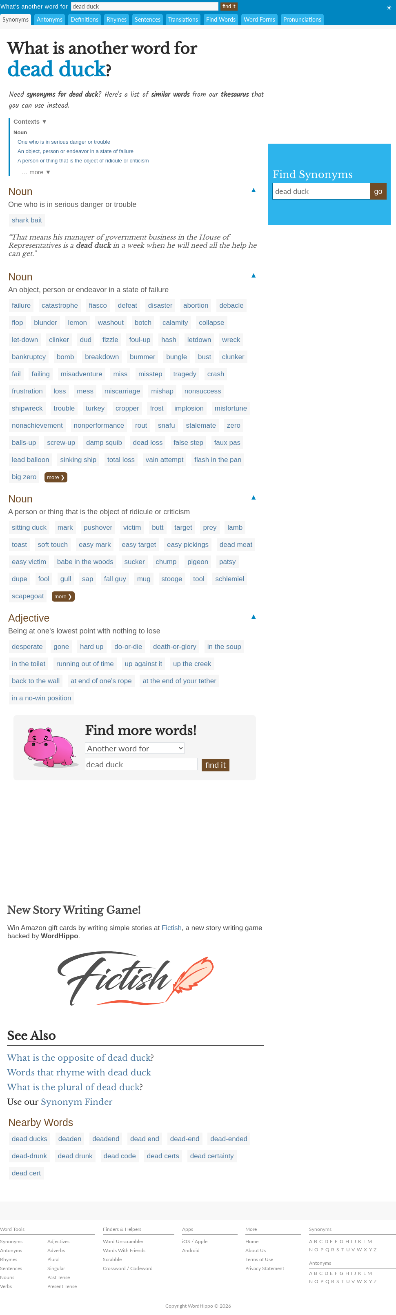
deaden (70, 1139)
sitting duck (29, 527)
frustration (27, 391)
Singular (56, 1268)
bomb (65, 357)
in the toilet (28, 664)
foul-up (139, 340)
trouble (64, 408)
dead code (120, 1156)
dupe (19, 579)
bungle (176, 357)
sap (87, 579)
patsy (227, 562)
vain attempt (165, 460)
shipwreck (27, 408)
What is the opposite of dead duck (79, 1058)
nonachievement (37, 425)
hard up (92, 647)
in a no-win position (41, 698)
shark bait (27, 220)
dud (85, 340)
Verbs (6, 1286)
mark (65, 527)
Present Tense (62, 1286)
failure (21, 305)
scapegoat (28, 596)
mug (144, 579)
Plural (53, 1259)
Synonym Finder (77, 1102)
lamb (234, 527)
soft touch (53, 545)
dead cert (26, 1173)
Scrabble (112, 1259)
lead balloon (30, 460)
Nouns (7, 1277)
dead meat (236, 545)
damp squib (104, 442)
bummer (142, 357)
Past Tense (58, 1277)
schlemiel (229, 579)
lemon (77, 323)
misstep (150, 374)
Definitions (84, 19)
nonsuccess (203, 391)
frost (156, 408)
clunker (233, 357)
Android (191, 1250)
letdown (199, 340)
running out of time (85, 664)
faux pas (227, 442)
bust (204, 357)
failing (40, 374)
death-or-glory (174, 647)
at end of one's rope (101, 681)
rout (141, 425)
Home (251, 1241)
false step (188, 442)
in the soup (224, 647)
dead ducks (29, 1139)
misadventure (81, 374)
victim (132, 527)
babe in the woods (85, 562)
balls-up (24, 442)
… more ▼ (36, 172)
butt (157, 527)
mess (85, 391)
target (183, 527)
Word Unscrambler (123, 1241)
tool (198, 579)
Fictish (172, 928)
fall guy (115, 579)
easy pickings (188, 545)
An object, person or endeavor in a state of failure (75, 151)
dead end (144, 1139)
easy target (139, 545)
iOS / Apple (194, 1241)
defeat (127, 305)
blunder (45, 323)
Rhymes (117, 19)
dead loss (148, 442)
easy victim (29, 562)
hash (168, 340)
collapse (211, 323)
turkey (95, 408)
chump (166, 562)
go (378, 191)
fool (43, 579)
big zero (24, 477)
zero (233, 425)
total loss (121, 460)
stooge (172, 579)
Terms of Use (259, 1259)
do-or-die (128, 647)
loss (59, 391)
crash (216, 374)
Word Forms (259, 19)
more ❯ (56, 477)
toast (19, 545)
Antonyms (49, 19)
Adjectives (58, 1241)
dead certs (163, 1156)
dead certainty (212, 1156)
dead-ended (228, 1139)
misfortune (231, 408)
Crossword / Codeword (128, 1268)
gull (65, 579)
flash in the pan (217, 460)
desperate (27, 647)
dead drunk (75, 1156)
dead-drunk (29, 1156)
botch (143, 323)
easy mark (95, 545)
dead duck (141, 764)
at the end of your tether (179, 681)
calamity (175, 323)
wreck (231, 340)
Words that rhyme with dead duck (79, 1072)
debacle (231, 305)
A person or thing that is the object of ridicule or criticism (83, 161)
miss (120, 374)
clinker (59, 340)
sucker (135, 562)
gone (61, 647)
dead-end (185, 1139)
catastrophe (60, 305)
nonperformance (99, 425)
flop (17, 323)
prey (209, 527)
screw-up (61, 442)
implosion (189, 408)
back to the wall (36, 681)
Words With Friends (124, 1250)
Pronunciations (302, 19)
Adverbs (56, 1250)
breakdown (102, 357)
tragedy (184, 374)
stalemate (201, 425)
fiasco (98, 305)
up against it (143, 664)
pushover (98, 527)
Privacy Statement (264, 1268)
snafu (166, 425)
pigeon (197, 562)
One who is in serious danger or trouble (64, 142)
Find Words (221, 19)
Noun (20, 132)
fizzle (110, 340)
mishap (162, 391)
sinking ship (78, 460)
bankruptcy (29, 357)
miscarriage (122, 391)
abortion (195, 305)
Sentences (147, 19)
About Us (255, 1250)
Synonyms (15, 19)
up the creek (192, 664)
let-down (25, 340)
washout (111, 323)
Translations (183, 19)
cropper (127, 408)
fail (16, 374)
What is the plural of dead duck (73, 1087)
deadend (105, 1139)
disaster (160, 305)
